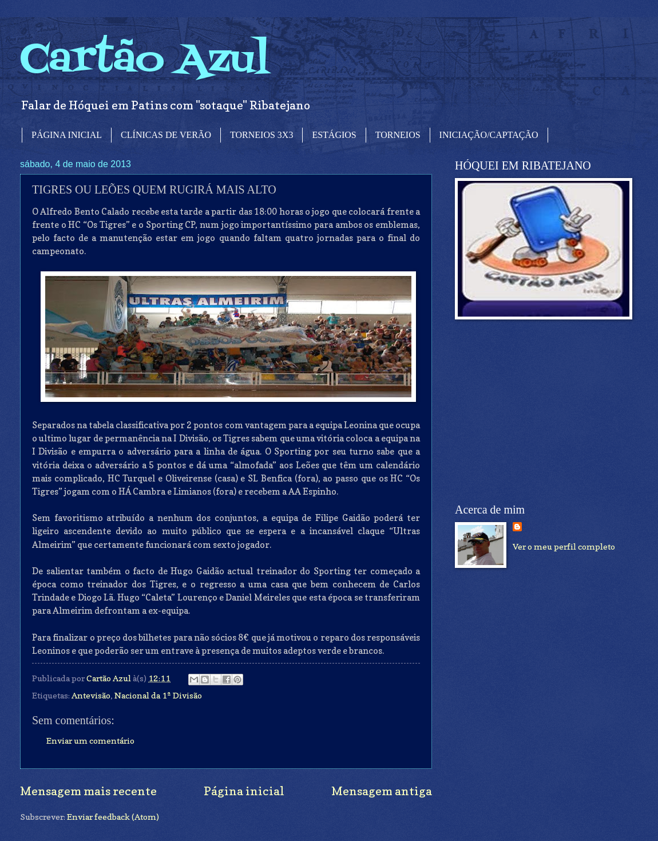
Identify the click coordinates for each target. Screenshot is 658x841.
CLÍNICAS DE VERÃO (166, 135)
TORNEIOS (398, 135)
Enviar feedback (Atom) (113, 817)
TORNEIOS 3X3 (261, 135)
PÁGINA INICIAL (66, 135)
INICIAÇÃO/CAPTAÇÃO (488, 135)
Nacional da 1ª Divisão (158, 695)
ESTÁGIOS (334, 135)
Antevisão (91, 695)
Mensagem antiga (381, 791)
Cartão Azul (144, 60)
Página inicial (244, 791)
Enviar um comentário (90, 740)
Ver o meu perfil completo (564, 546)
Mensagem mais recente (88, 791)
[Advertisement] (541, 411)
